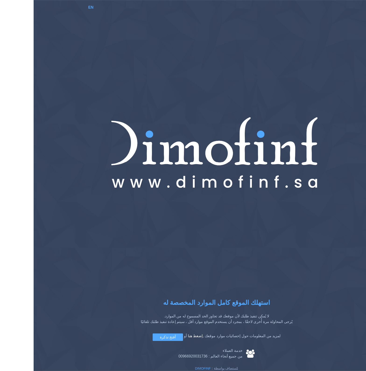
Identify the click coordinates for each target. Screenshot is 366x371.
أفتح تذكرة (134, 337)
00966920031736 (159, 356)
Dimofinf (169, 368)
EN (57, 7)
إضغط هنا (161, 336)
